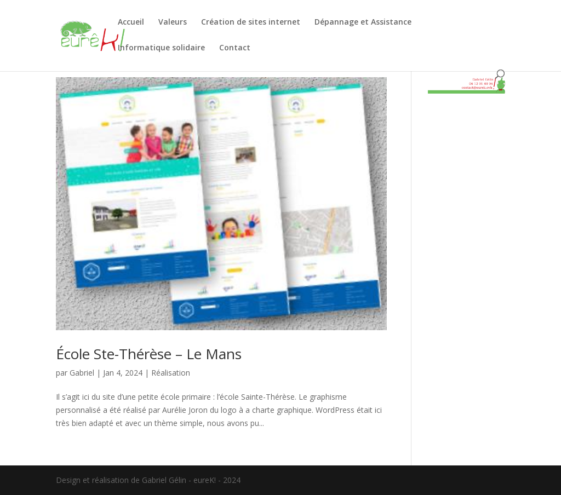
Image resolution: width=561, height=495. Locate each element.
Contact (234, 48)
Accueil (131, 22)
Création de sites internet (250, 22)
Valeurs (172, 22)
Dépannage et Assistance (362, 22)
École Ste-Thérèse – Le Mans (149, 354)
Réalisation (170, 372)
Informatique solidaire (161, 48)
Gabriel (82, 372)
